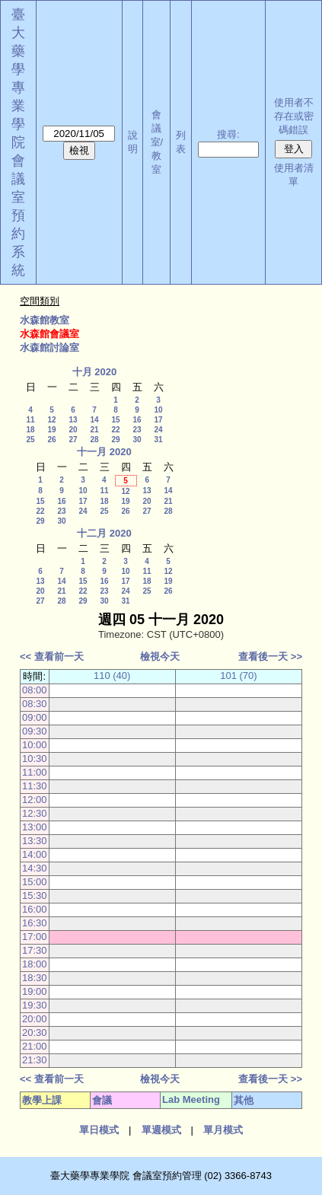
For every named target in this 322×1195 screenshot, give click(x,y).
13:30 (34, 840)
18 (30, 429)
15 (115, 420)
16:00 (34, 909)
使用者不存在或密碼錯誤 (294, 116)
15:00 (34, 881)
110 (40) (112, 675)
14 (94, 420)
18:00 (34, 964)
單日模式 (99, 1130)
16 (136, 420)
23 (136, 429)
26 (51, 439)
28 (94, 439)
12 (51, 420)
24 (158, 429)
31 (158, 439)
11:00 (34, 772)
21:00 (34, 1046)
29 (115, 439)
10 (158, 410)
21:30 (34, 1060)
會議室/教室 (157, 142)
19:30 (34, 1005)
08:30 (34, 703)
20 (73, 429)
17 (158, 420)
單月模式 (223, 1130)
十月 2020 (94, 372)
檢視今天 (160, 656)
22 (115, 429)
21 (94, 429)
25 (30, 439)
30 (136, 439)
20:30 (34, 1032)
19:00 (34, 991)
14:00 (34, 854)
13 (73, 420)
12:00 (34, 799)
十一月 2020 (104, 451)
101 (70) (238, 675)
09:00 (34, 717)
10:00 (34, 744)
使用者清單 (294, 174)
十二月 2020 (104, 533)
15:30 (34, 895)
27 (73, 439)
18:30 (34, 977)
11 (30, 420)
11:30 (34, 786)
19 (51, 429)
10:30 (34, 758)
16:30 (34, 923)
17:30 (34, 950)
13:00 (34, 827)
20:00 (34, 1019)
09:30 (34, 731)
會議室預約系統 (18, 215)
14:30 (34, 868)
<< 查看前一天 (52, 656)
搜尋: (228, 134)
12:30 (34, 813)
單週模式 (161, 1130)
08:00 (34, 690)
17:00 (34, 936)
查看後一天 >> (270, 656)
